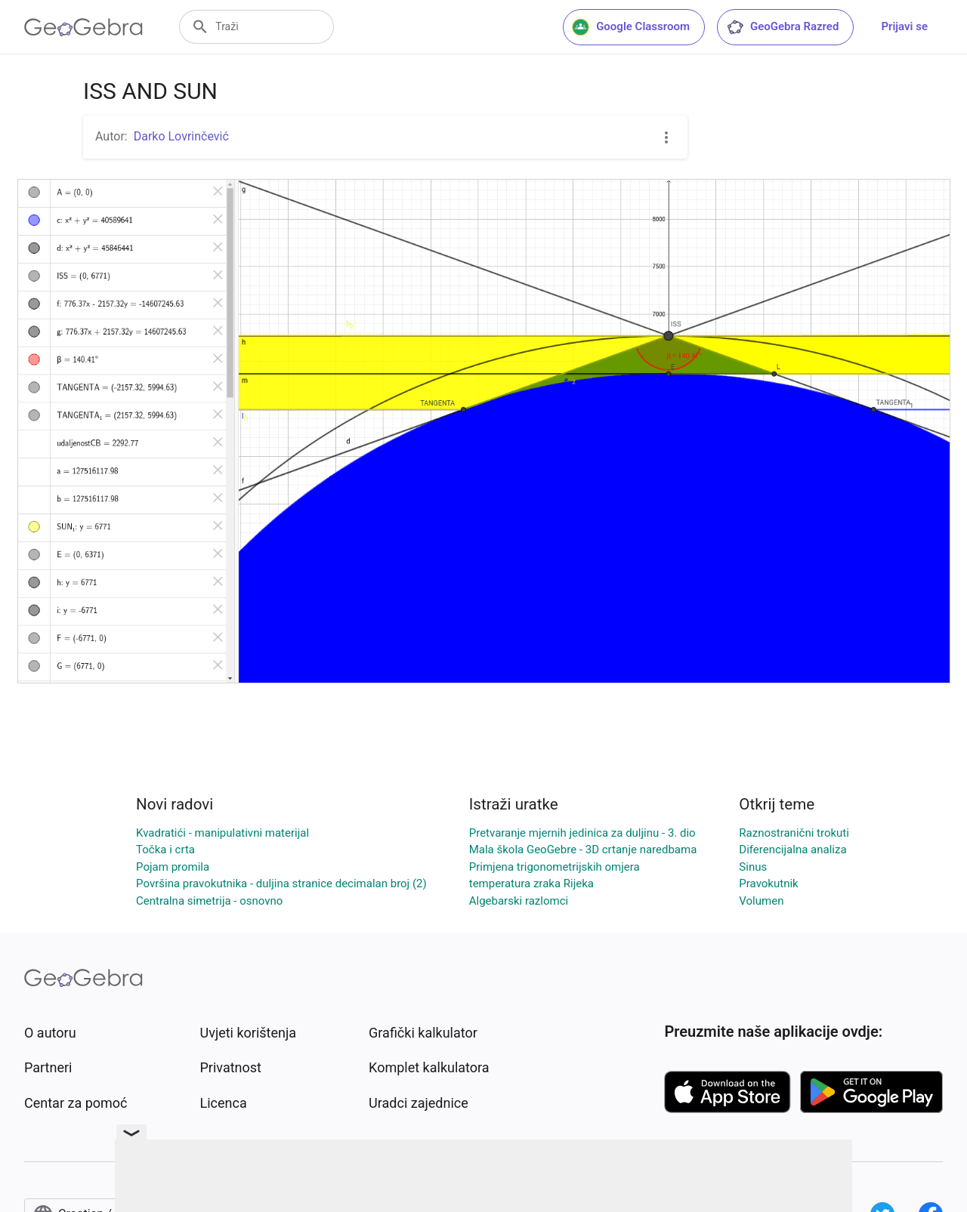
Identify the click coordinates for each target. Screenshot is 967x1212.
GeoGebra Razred (782, 27)
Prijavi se (904, 26)
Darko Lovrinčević (181, 136)
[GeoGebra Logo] (83, 27)
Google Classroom (631, 27)
